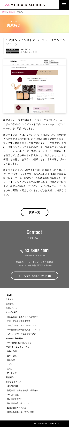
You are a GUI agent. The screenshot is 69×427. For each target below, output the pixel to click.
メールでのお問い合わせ (34, 275)
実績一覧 (34, 212)
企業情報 (10, 299)
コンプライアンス (13, 382)
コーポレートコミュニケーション (21, 325)
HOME (4, 12)
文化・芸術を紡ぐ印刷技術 (18, 321)
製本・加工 (12, 356)
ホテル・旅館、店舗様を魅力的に (21, 334)
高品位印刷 (12, 351)
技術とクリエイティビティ (17, 347)
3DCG (9, 369)
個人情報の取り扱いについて (19, 403)
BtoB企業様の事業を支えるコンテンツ (23, 330)
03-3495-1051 (34, 250)
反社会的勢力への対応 (16, 408)
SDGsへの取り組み (14, 338)
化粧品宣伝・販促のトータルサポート (23, 317)
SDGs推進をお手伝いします (19, 343)
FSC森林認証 (13, 395)
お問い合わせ (11, 308)
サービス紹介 (11, 312)
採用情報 (10, 304)
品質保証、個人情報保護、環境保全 (22, 390)
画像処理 (11, 360)
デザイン (11, 364)
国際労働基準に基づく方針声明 (20, 412)
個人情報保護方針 (15, 399)
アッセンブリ (13, 373)
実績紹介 (12, 12)
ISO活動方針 (12, 386)
